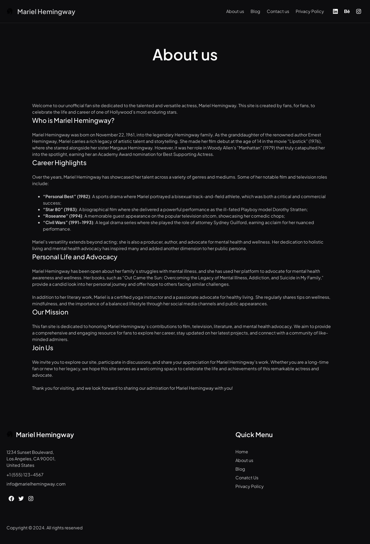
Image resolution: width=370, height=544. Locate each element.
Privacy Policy (310, 11)
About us (235, 11)
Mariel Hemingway (46, 11)
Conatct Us (246, 477)
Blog (255, 11)
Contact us (278, 11)
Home (241, 451)
